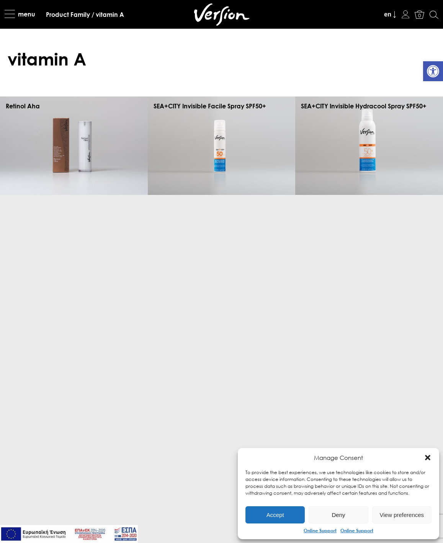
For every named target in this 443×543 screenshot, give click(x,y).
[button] (428, 457)
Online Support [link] (320, 530)
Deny (338, 515)
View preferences (402, 515)
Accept (275, 515)
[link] (433, 71)
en (387, 14)
